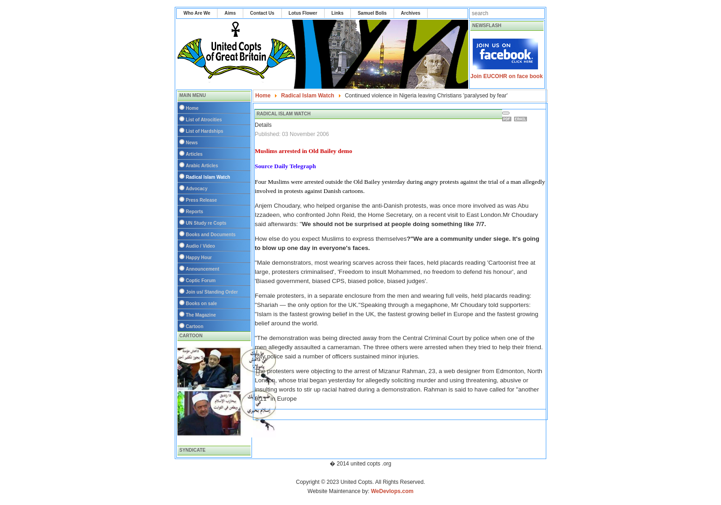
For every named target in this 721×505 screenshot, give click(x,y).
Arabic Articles (202, 165)
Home (192, 108)
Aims (229, 13)
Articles (194, 154)
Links (337, 13)
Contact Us (262, 13)
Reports (194, 211)
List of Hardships (204, 131)
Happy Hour (199, 257)
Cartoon (194, 326)
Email (521, 119)
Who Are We (196, 13)
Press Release (201, 200)
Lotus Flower (303, 13)
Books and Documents (210, 234)
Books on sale (201, 303)
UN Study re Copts (206, 223)
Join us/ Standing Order (212, 292)
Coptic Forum (201, 280)
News (192, 142)
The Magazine (201, 315)
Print (508, 119)
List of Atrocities (204, 119)
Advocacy (196, 188)
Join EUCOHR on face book (506, 76)
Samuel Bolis (372, 13)
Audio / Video (200, 246)
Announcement (202, 269)
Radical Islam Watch (208, 177)
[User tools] (505, 113)
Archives (410, 13)
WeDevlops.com (392, 491)
